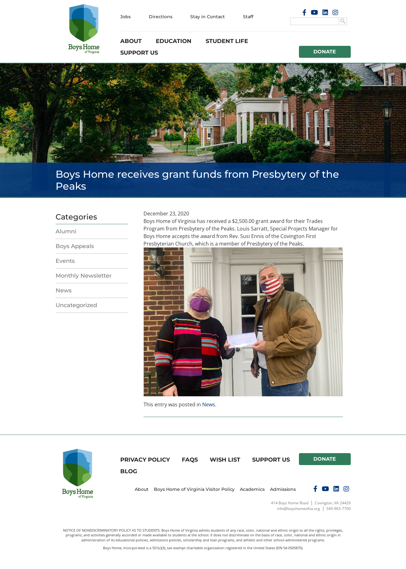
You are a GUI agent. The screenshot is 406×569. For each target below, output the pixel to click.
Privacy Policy (145, 459)
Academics (252, 489)
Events (65, 260)
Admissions (283, 489)
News (64, 290)
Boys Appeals (75, 246)
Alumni (66, 231)
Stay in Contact (207, 16)
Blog (128, 471)
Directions (160, 16)
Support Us (139, 52)
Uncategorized (76, 305)
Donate (324, 52)
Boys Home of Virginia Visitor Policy (194, 489)
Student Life (227, 41)
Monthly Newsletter (83, 275)
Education (174, 41)
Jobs (125, 16)
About (131, 41)
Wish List (225, 459)
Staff (248, 16)
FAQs (190, 459)
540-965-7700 (338, 508)
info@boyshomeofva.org (298, 508)
